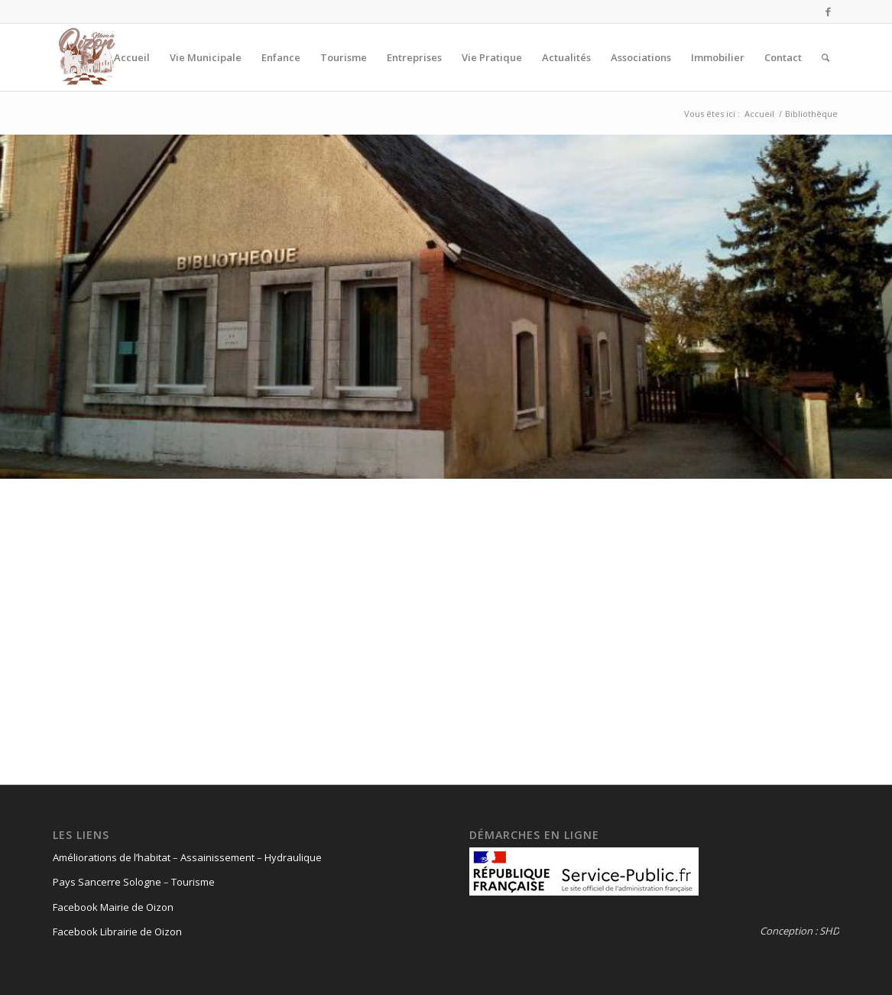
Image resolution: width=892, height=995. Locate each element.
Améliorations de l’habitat (111, 857)
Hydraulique (293, 857)
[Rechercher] (825, 57)
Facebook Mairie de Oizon (113, 907)
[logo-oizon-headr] (87, 57)
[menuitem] (132, 57)
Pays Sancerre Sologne (107, 882)
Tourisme (193, 882)
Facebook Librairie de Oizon (117, 931)
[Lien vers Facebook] (828, 11)
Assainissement (217, 857)
